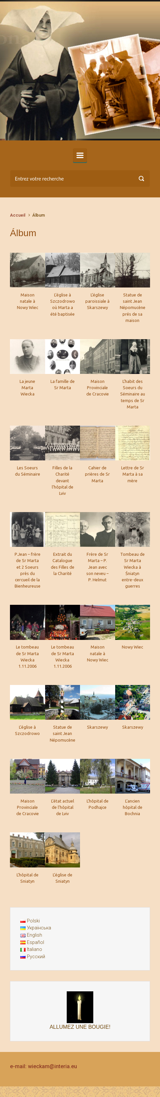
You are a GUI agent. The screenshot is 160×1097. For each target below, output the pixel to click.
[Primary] (80, 155)
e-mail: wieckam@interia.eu (43, 1066)
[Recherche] (80, 178)
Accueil (17, 215)
